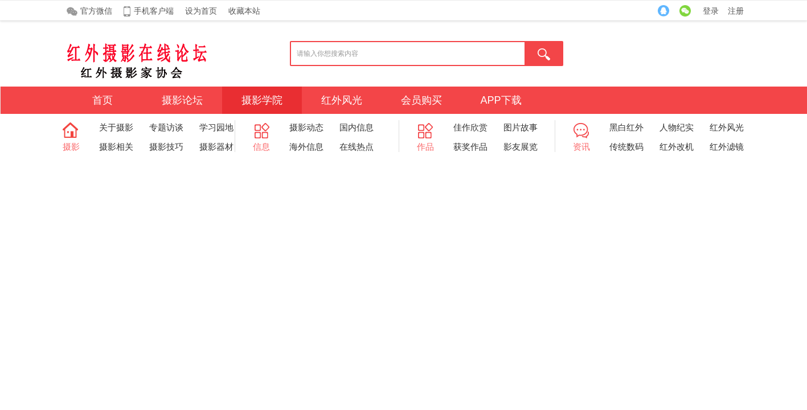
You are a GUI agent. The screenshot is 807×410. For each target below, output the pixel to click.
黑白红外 (626, 127)
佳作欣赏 (470, 127)
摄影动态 (306, 127)
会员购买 (421, 100)
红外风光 (341, 100)
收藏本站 (244, 10)
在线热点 (356, 146)
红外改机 (676, 146)
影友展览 (520, 146)
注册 (736, 10)
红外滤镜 (727, 146)
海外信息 (306, 146)
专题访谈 (166, 127)
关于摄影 (116, 127)
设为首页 (201, 10)
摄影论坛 (182, 100)
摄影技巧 (166, 146)
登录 (711, 10)
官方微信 (96, 10)
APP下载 (500, 100)
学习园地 (216, 127)
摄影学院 (261, 100)
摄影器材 (216, 146)
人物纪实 (676, 127)
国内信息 (356, 127)
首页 (102, 100)
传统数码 (626, 146)
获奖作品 (470, 146)
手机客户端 (154, 10)
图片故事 (520, 127)
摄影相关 (116, 146)
